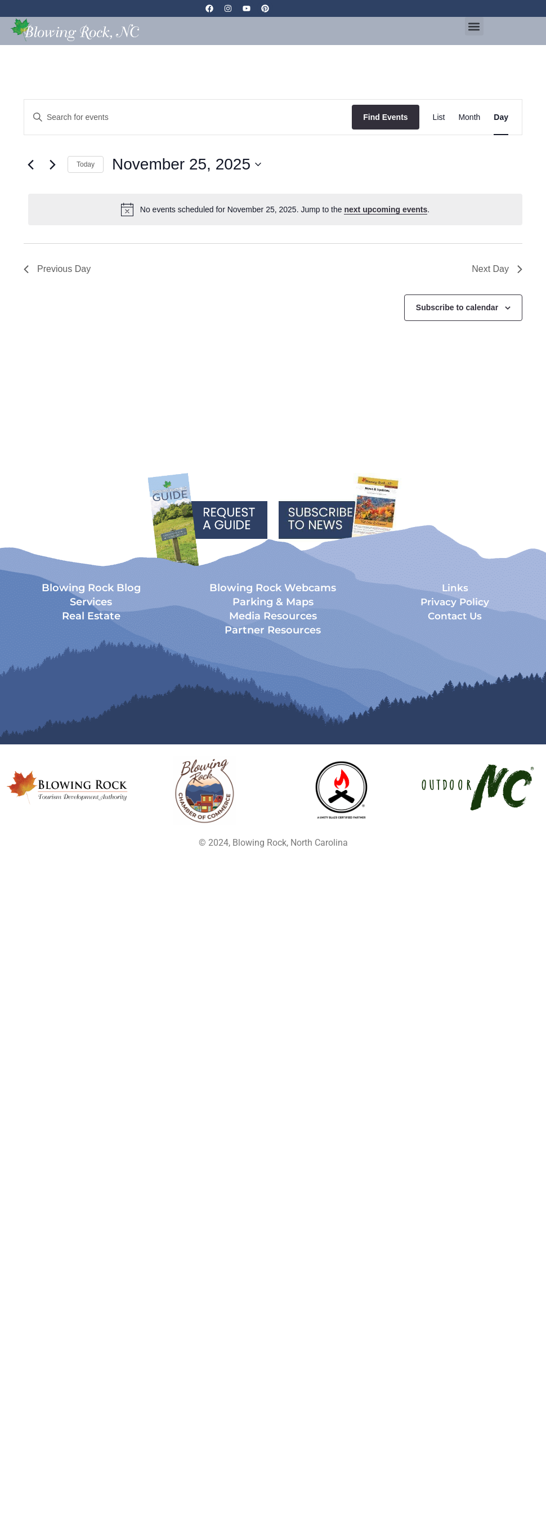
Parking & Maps (273, 602)
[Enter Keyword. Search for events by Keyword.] (188, 117)
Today (86, 164)
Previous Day (57, 269)
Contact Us (455, 616)
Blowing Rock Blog (91, 588)
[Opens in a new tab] (205, 790)
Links (455, 587)
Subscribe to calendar (457, 307)
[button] (474, 26)
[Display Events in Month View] (469, 117)
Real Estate (91, 616)
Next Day (497, 269)
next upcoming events (385, 209)
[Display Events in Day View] (501, 117)
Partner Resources (273, 630)
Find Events (385, 117)
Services (91, 602)
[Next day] (52, 164)
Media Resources (273, 616)
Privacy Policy (454, 602)
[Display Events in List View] (439, 117)
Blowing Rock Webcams (272, 588)
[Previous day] (30, 164)
